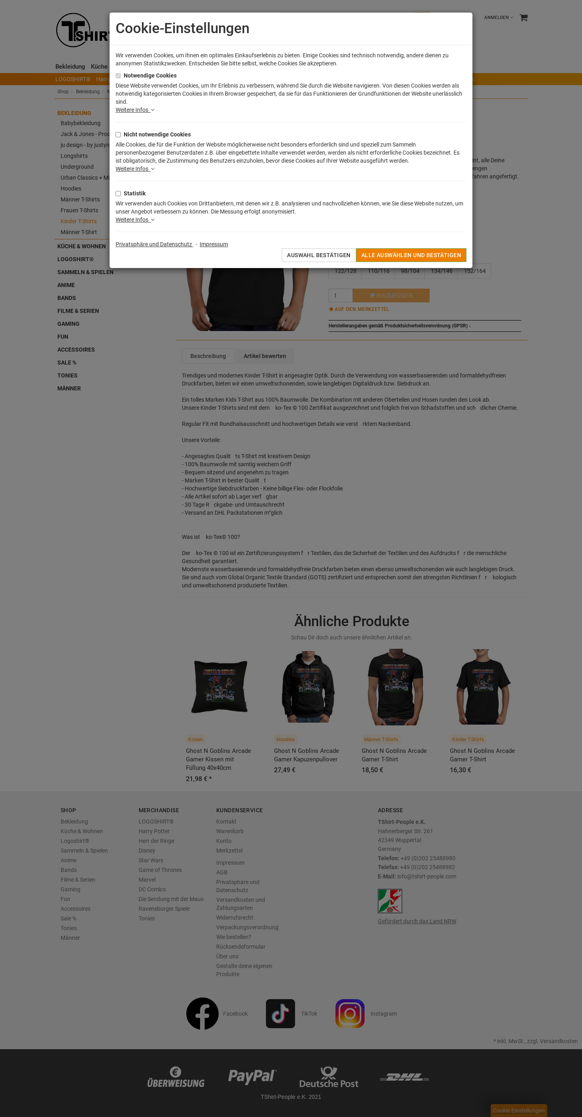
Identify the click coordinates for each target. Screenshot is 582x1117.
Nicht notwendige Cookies (157, 134)
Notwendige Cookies (150, 75)
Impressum (214, 244)
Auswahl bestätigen (319, 255)
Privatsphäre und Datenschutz (154, 244)
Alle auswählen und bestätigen (411, 255)
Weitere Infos (135, 110)
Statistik (135, 193)
